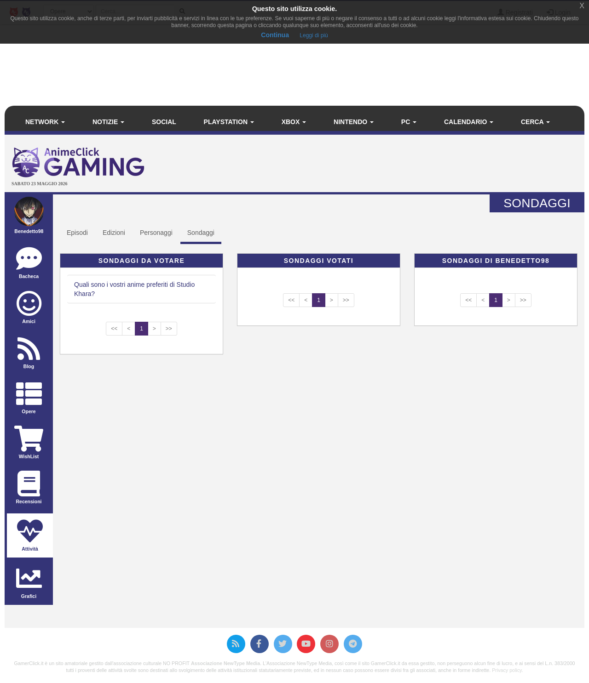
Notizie (108, 121)
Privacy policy (506, 670)
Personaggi (156, 232)
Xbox (294, 121)
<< (114, 328)
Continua (275, 35)
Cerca (535, 121)
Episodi (77, 232)
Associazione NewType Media (225, 663)
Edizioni (114, 232)
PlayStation (229, 121)
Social (164, 121)
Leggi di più (314, 35)
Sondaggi (200, 232)
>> (169, 328)
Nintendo (354, 121)
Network (45, 121)
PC (408, 121)
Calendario (468, 121)
